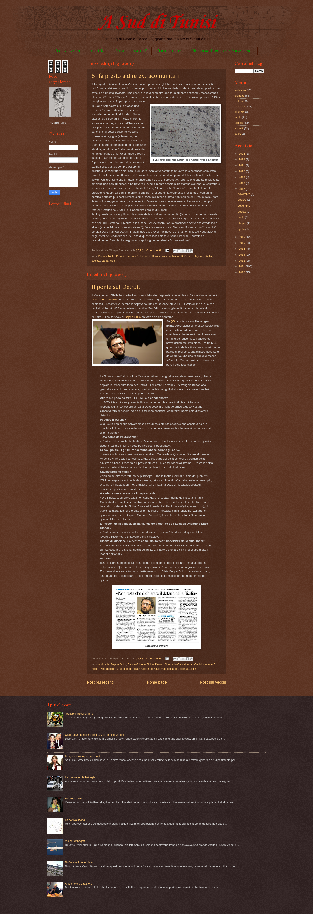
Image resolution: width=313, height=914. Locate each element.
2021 (242, 165)
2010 (242, 272)
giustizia (240, 111)
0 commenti (153, 250)
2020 (242, 171)
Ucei (113, 260)
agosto (242, 211)
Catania (120, 256)
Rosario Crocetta (177, 668)
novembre (244, 194)
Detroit (159, 664)
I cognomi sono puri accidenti (83, 756)
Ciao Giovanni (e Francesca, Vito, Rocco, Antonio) (95, 734)
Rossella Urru (73, 798)
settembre (244, 205)
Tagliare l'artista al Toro (79, 713)
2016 (242, 236)
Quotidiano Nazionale (152, 668)
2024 (242, 153)
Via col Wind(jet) (75, 841)
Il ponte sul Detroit (116, 286)
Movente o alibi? (131, 51)
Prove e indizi (169, 51)
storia (105, 260)
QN (173, 321)
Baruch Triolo (106, 256)
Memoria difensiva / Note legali (222, 51)
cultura (153, 256)
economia (241, 106)
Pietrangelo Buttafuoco (114, 668)
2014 (242, 248)
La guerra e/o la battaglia (80, 777)
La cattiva (75, 819)
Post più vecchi (213, 682)
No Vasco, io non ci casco (80, 862)
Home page (157, 682)
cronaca (239, 95)
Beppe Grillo (133, 317)
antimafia (103, 664)
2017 (242, 189)
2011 (242, 266)
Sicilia (208, 256)
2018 (242, 183)
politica (133, 668)
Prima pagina (67, 51)
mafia (194, 664)
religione (198, 256)
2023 (242, 159)
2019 (242, 177)
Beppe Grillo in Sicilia (141, 664)
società (96, 260)
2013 (242, 254)
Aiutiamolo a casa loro (78, 883)
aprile (241, 229)
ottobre (242, 199)
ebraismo (165, 256)
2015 (242, 242)
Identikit (97, 51)
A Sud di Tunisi (156, 22)
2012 (242, 260)
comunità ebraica (137, 256)
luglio (241, 217)
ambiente (240, 90)
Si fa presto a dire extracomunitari (135, 75)
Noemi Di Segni (181, 256)
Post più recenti (100, 682)
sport (238, 133)
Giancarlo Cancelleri (105, 299)
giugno (242, 223)
